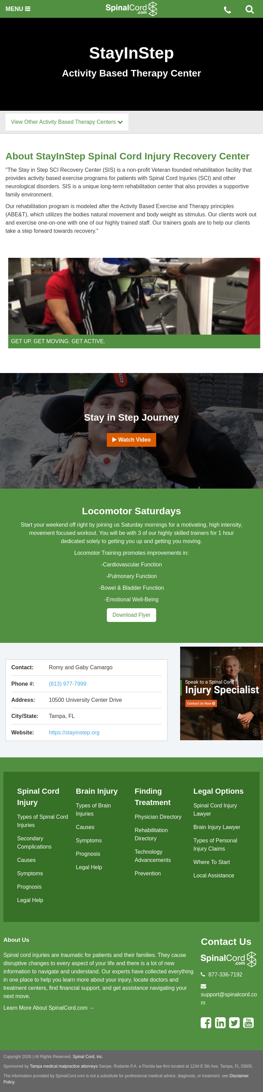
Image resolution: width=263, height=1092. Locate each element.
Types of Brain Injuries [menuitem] (93, 810)
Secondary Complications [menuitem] (34, 843)
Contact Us (226, 941)
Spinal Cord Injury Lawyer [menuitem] (215, 810)
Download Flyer (131, 615)
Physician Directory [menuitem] (158, 817)
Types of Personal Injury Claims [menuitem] (215, 845)
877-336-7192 (225, 974)
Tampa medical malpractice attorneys (64, 1066)
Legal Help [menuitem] (30, 900)
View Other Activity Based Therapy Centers (67, 122)
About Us (16, 940)
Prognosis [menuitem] (29, 887)
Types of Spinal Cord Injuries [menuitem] (42, 821)
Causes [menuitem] (26, 860)
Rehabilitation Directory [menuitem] (151, 834)
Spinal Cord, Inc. (88, 1056)
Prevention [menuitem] (148, 873)
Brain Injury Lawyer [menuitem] (216, 827)
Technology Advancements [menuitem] (153, 856)
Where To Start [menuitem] (211, 862)
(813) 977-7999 (67, 684)
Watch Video (131, 440)
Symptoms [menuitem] (30, 873)
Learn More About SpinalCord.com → (49, 1008)
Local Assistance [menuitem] (213, 875)
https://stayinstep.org (74, 732)
